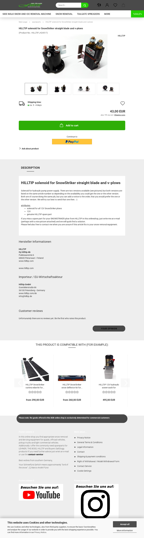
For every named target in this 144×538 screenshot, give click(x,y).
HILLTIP (121, 36)
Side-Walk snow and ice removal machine (27, 14)
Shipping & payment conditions (91, 456)
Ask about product (30, 148)
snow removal (64, 14)
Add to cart (68, 125)
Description (30, 167)
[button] (99, 5)
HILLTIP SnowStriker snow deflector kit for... (72, 385)
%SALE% (137, 14)
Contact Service (84, 466)
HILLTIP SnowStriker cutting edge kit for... (35, 385)
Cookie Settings (84, 471)
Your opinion (109, 328)
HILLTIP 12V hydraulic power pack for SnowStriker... (109, 385)
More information (125, 530)
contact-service (35, 454)
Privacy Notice (40, 532)
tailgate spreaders (88, 14)
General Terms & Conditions (89, 442)
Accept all (125, 524)
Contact (81, 452)
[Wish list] (115, 5)
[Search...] (85, 5)
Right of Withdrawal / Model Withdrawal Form (98, 461)
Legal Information (85, 447)
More (107, 14)
